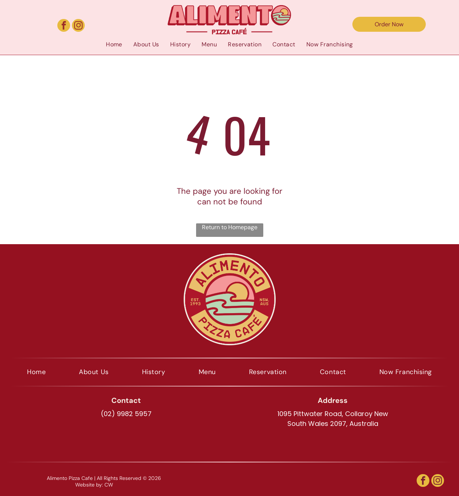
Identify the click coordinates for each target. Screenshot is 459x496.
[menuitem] (114, 44)
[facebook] (63, 26)
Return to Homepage (229, 227)
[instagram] (78, 26)
